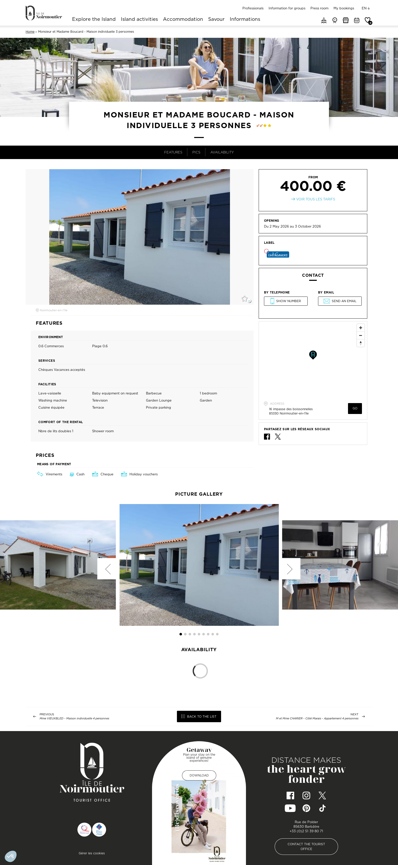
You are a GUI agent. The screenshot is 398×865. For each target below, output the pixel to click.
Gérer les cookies (92, 853)
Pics (196, 152)
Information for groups (287, 8)
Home (30, 31)
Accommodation (183, 19)
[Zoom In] (360, 328)
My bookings (344, 8)
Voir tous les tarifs (315, 199)
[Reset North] (360, 343)
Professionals (252, 8)
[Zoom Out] (360, 335)
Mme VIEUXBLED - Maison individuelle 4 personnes (74, 718)
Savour (216, 19)
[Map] (313, 359)
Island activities (139, 19)
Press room (319, 8)
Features (173, 152)
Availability (222, 152)
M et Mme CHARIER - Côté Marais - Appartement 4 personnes (317, 718)
